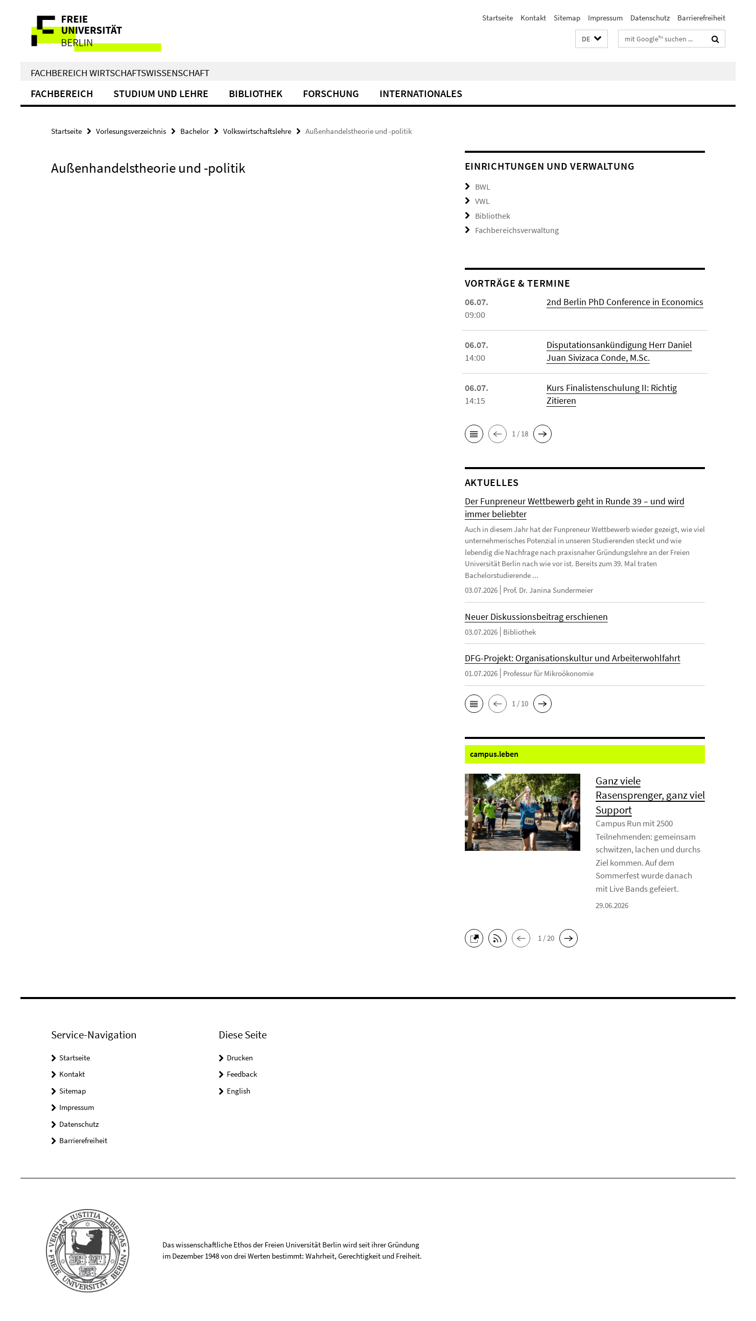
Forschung (331, 93)
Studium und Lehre (160, 93)
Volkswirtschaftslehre (257, 131)
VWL (482, 200)
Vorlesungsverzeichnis (131, 131)
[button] (591, 39)
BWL (482, 186)
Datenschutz (650, 17)
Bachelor (194, 131)
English (238, 1089)
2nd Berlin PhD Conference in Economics (625, 300)
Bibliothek (255, 93)
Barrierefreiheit (701, 17)
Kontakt (533, 17)
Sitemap (567, 17)
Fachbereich (62, 93)
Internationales (421, 93)
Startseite (497, 17)
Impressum (605, 17)
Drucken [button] (240, 1055)
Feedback (242, 1072)
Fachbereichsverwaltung (514, 228)
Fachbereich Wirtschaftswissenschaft (120, 72)
